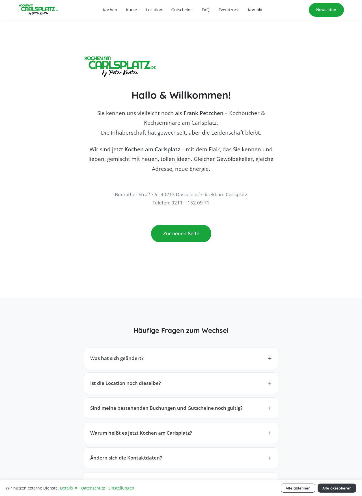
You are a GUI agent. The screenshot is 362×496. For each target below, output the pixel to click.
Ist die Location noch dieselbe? (125, 383)
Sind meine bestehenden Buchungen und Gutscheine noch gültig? (166, 408)
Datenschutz (93, 488)
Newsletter (326, 9)
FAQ (206, 9)
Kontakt (255, 9)
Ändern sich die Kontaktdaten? (126, 457)
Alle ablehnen (298, 488)
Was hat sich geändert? (117, 358)
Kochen (110, 9)
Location (154, 9)
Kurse (131, 9)
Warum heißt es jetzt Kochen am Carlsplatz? (141, 433)
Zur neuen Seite (181, 233)
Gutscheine (182, 9)
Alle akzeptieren (337, 488)
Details (69, 488)
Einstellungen (121, 488)
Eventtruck (229, 9)
